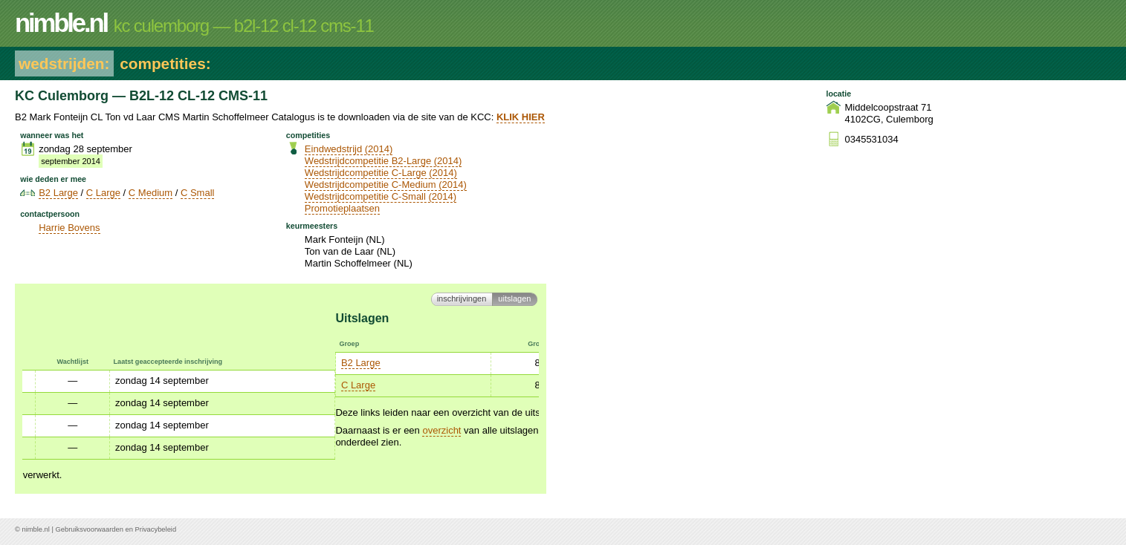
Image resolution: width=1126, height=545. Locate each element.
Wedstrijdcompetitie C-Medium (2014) (386, 184)
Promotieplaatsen (342, 208)
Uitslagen (514, 298)
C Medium (150, 192)
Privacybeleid (156, 529)
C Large (103, 192)
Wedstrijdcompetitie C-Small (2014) (380, 196)
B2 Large (58, 192)
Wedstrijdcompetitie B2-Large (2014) (383, 160)
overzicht (128, 430)
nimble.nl (35, 529)
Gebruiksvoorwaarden (89, 529)
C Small (198, 192)
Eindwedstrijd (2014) (349, 148)
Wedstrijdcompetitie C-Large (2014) (381, 172)
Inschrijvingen (462, 298)
